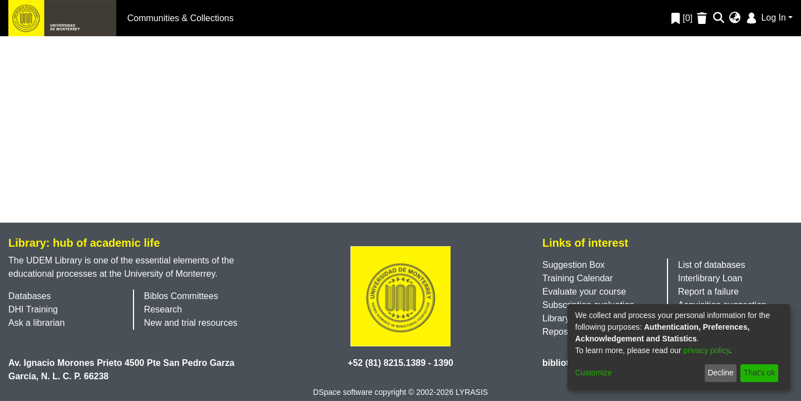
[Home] (62, 18)
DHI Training (33, 309)
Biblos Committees (181, 296)
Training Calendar (577, 278)
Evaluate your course (584, 291)
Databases (29, 296)
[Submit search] (719, 18)
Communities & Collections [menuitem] (180, 18)
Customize (593, 372)
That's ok (759, 372)
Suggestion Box (573, 265)
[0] (682, 18)
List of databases (711, 265)
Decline (721, 372)
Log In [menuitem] (765, 17)
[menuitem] (735, 18)
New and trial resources (191, 322)
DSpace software (343, 392)
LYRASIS (472, 392)
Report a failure (708, 291)
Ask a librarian (36, 322)
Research (163, 309)
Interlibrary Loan (710, 278)
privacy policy (707, 350)
